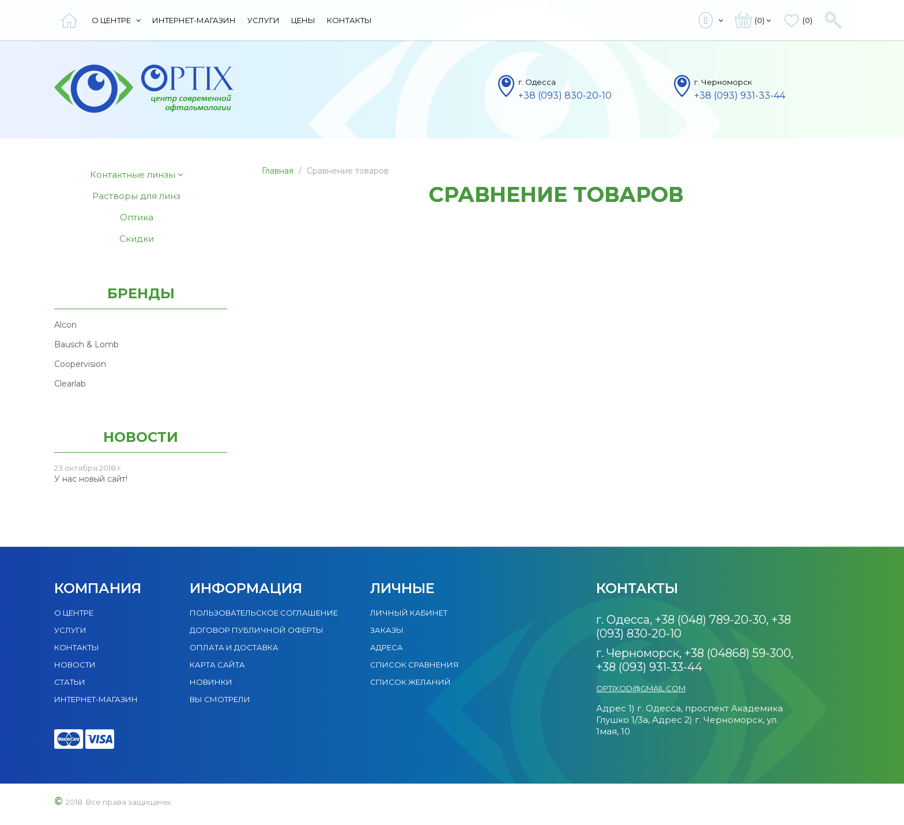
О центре (116, 20)
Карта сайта (217, 664)
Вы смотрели (220, 699)
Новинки (211, 682)
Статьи (69, 682)
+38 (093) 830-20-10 (565, 95)
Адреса (386, 647)
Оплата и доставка (234, 647)
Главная (277, 171)
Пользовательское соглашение (264, 612)
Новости (75, 664)
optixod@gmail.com (640, 688)
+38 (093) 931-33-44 (739, 95)
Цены (303, 20)
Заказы (387, 630)
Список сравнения (414, 664)
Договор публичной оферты (256, 630)
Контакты (349, 20)
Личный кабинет (408, 612)
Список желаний (410, 682)
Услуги (263, 20)
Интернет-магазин (194, 20)
